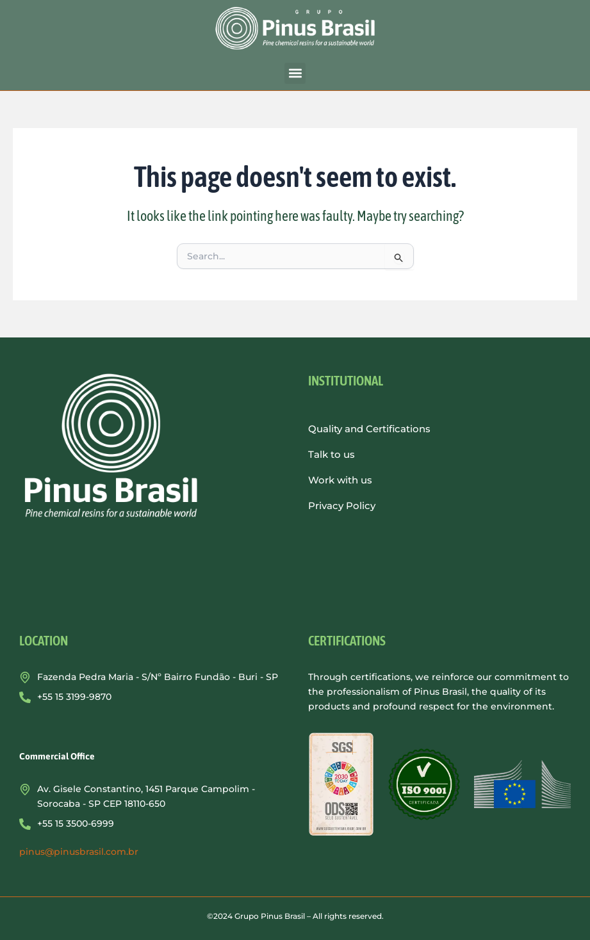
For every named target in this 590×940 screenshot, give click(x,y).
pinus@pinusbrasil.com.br (78, 851)
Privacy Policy (341, 505)
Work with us (340, 480)
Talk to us (331, 454)
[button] (295, 73)
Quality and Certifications (369, 429)
